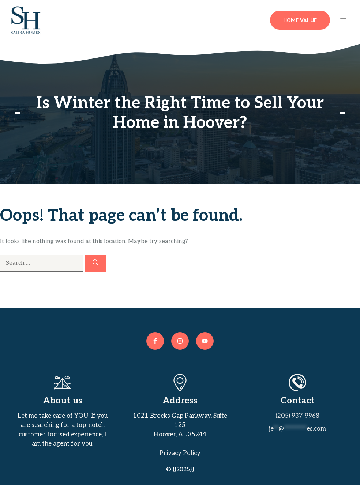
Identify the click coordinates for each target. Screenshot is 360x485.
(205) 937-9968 (297, 416)
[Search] (95, 263)
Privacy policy (180, 453)
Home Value (300, 20)
